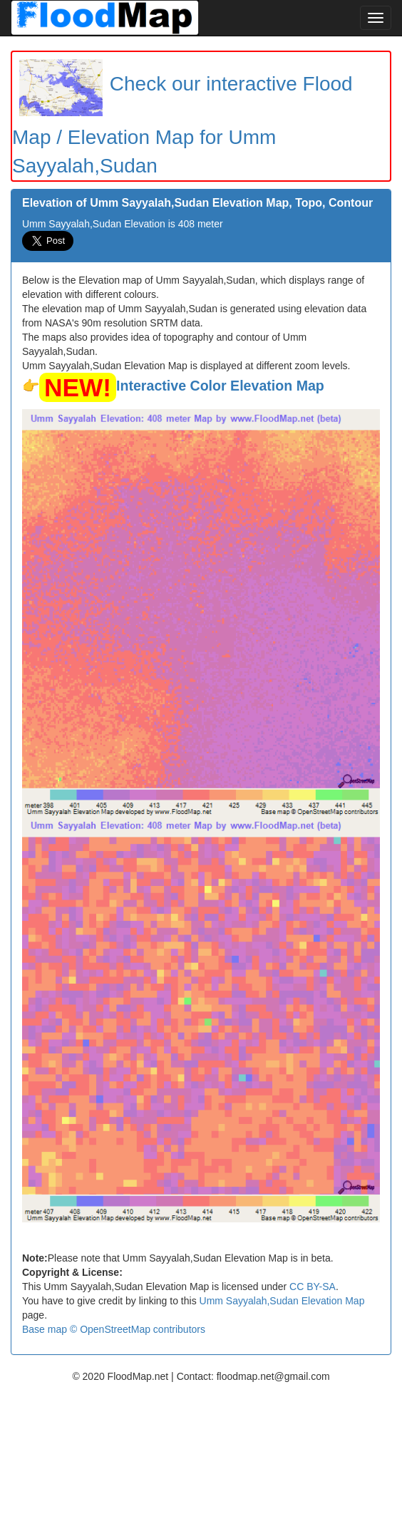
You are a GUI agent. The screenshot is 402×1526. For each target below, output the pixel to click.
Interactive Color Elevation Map (220, 385)
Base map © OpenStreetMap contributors (113, 1329)
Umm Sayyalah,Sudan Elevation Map (282, 1300)
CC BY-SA (312, 1286)
